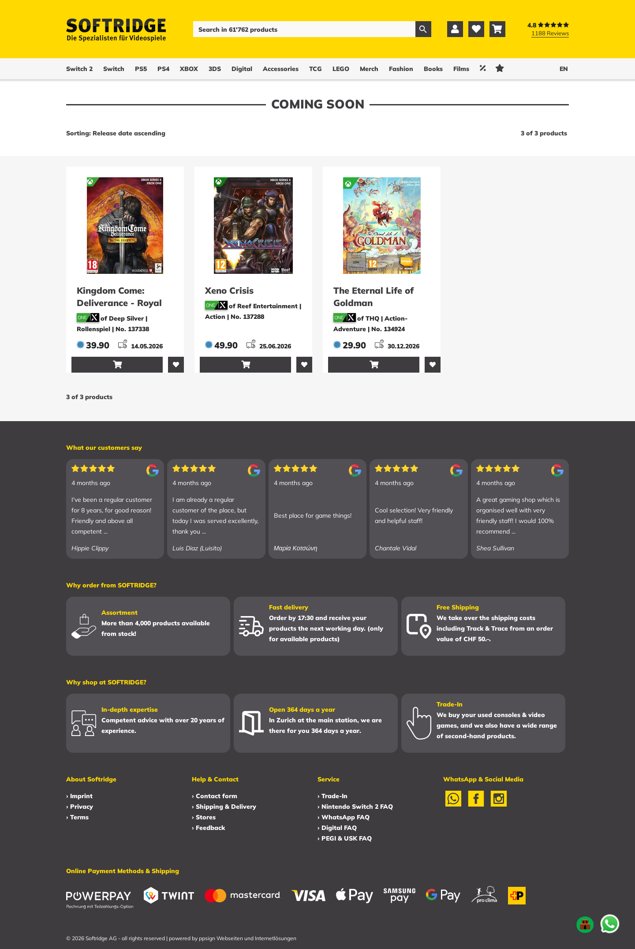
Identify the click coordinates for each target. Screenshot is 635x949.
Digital (242, 69)
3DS (215, 69)
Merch (369, 69)
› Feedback (208, 828)
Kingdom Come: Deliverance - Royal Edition (119, 303)
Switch (113, 69)
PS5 (141, 69)
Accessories (281, 69)
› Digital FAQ (337, 828)
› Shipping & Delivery (224, 807)
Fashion (401, 69)
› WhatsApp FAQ (344, 817)
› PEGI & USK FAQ (345, 838)
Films (461, 69)
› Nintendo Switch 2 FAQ (355, 807)
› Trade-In (332, 796)
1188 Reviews (550, 33)
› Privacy (79, 807)
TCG (315, 69)
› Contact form (214, 796)
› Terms (77, 817)
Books (433, 69)
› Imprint (79, 796)
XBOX (189, 69)
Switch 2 (79, 69)
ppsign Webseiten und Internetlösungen (247, 938)
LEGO (340, 69)
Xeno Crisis (229, 290)
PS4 (163, 69)
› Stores (204, 817)
